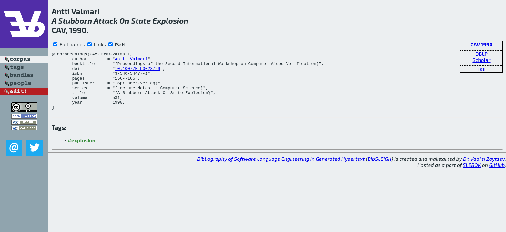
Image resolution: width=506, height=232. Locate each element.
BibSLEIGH (379, 170)
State (141, 20)
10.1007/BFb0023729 (137, 72)
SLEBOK (472, 176)
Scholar (481, 60)
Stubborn (75, 20)
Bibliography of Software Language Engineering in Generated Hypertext (281, 170)
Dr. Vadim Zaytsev (484, 170)
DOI (481, 69)
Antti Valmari (131, 60)
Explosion (170, 20)
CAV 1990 (482, 44)
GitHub (497, 176)
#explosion (82, 152)
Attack (106, 20)
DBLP (481, 54)
